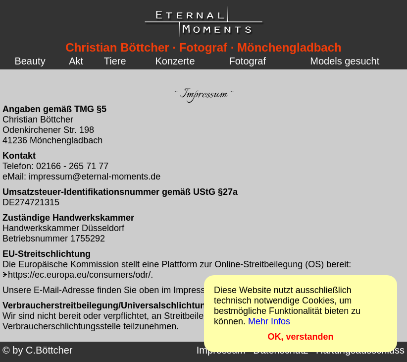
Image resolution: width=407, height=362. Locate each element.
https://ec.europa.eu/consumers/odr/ (79, 275)
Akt (76, 61)
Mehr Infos (269, 321)
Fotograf (247, 61)
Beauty (29, 61)
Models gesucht (344, 61)
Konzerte (175, 61)
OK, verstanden (300, 337)
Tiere (115, 61)
